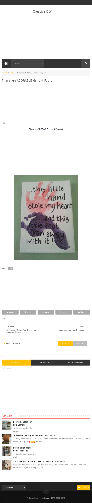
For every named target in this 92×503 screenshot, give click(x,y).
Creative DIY (42, 11)
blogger (80, 344)
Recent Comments (75, 362)
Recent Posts (46, 362)
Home (5, 73)
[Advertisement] (46, 36)
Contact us (83, 487)
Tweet (10, 312)
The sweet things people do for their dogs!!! (34, 435)
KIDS (12, 73)
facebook (65, 344)
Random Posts (17, 362)
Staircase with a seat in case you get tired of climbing (39, 461)
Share (28, 312)
